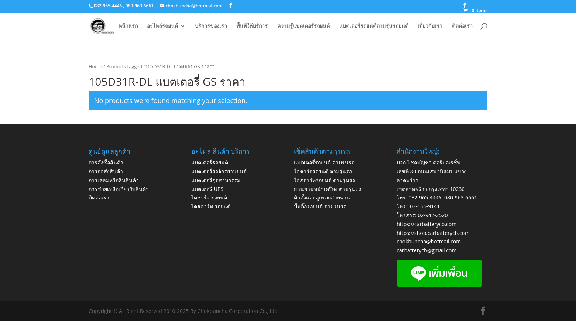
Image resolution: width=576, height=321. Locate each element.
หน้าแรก (128, 26)
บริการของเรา (211, 26)
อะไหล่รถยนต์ (162, 26)
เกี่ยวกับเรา (430, 26)
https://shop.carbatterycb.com (433, 232)
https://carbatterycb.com (426, 224)
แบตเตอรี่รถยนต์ (209, 162)
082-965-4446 (425, 197)
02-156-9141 (425, 206)
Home (95, 66)
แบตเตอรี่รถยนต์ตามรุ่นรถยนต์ (373, 26)
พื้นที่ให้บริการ (252, 26)
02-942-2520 (433, 215)
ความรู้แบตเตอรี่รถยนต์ (303, 26)
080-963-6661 (460, 197)
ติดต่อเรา (462, 26)
